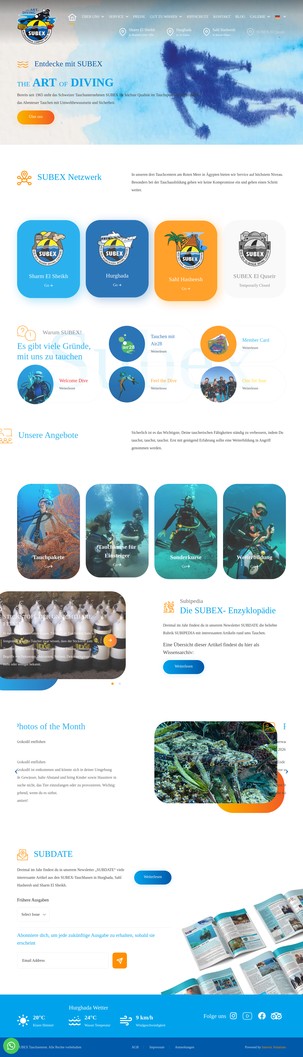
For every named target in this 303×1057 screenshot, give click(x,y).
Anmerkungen (184, 1047)
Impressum (157, 1047)
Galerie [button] (257, 17)
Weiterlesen (184, 666)
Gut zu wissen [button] (164, 17)
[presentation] (16, 771)
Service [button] (116, 17)
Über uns (36, 117)
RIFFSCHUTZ (197, 17)
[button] (280, 17)
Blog (240, 17)
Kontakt (222, 17)
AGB (135, 1047)
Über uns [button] (90, 17)
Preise (139, 17)
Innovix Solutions (274, 1047)
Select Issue (30, 914)
